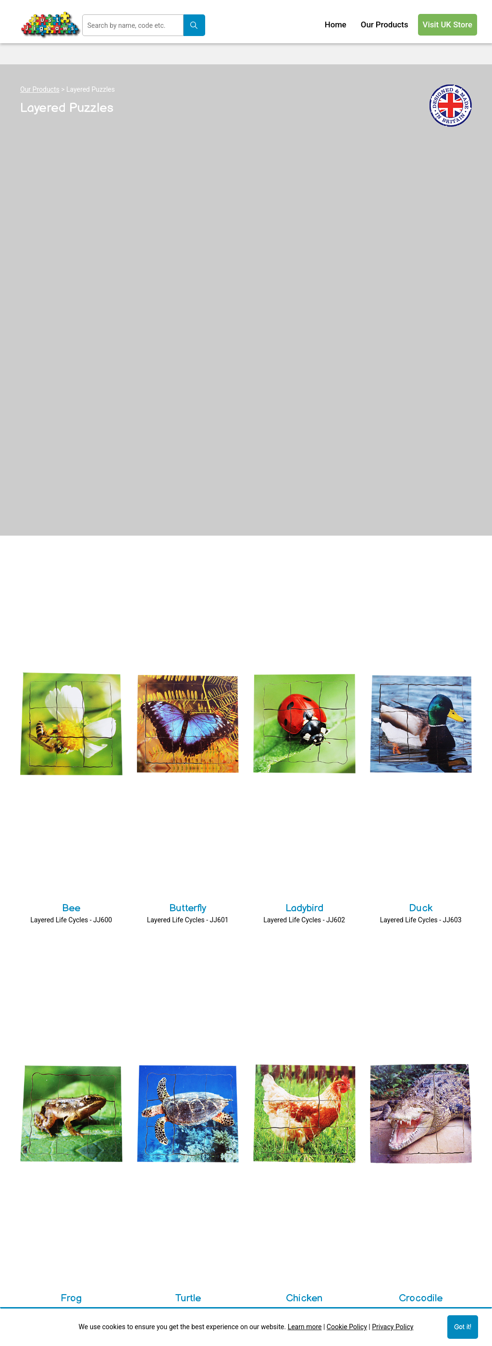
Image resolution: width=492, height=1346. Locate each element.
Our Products (40, 89)
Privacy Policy (392, 1327)
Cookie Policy (347, 1327)
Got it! (462, 1327)
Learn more (305, 1327)
